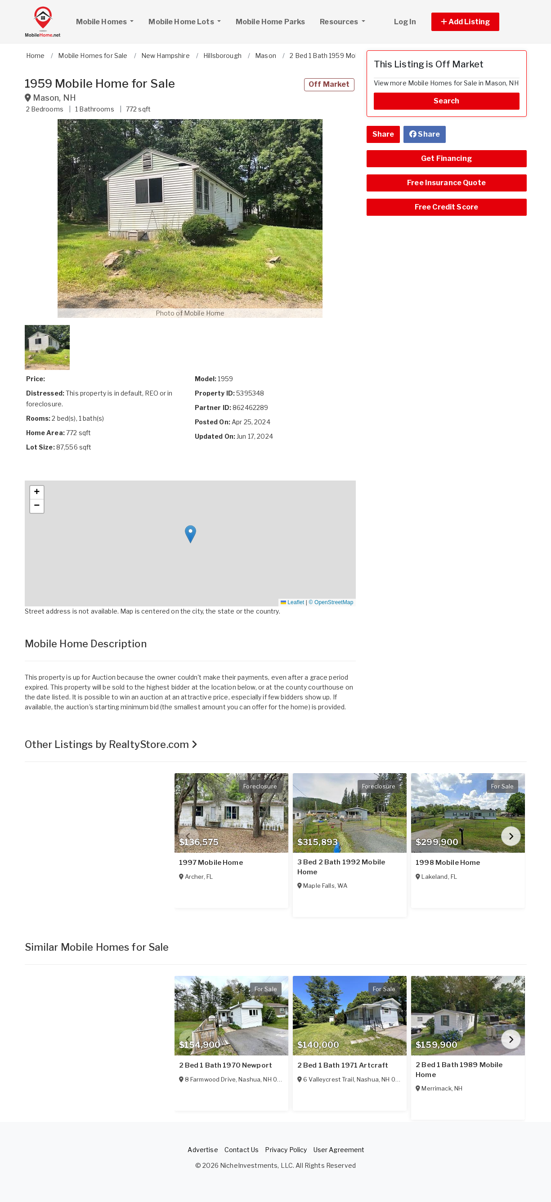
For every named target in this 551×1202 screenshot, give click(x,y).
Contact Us (241, 1149)
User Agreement (339, 1149)
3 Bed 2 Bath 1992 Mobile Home (341, 867)
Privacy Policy (286, 1149)
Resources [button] (339, 22)
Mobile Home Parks (270, 22)
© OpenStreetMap (331, 602)
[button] (476, 21)
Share (383, 134)
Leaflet (292, 602)
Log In (405, 22)
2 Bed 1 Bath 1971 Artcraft (343, 1065)
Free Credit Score (446, 207)
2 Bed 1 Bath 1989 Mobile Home (459, 1070)
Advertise (203, 1149)
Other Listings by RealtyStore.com (111, 744)
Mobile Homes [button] (108, 20)
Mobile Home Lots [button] (181, 22)
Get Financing (446, 158)
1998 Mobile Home (448, 863)
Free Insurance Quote (446, 182)
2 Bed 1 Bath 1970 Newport (226, 1065)
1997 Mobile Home (211, 863)
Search (447, 101)
